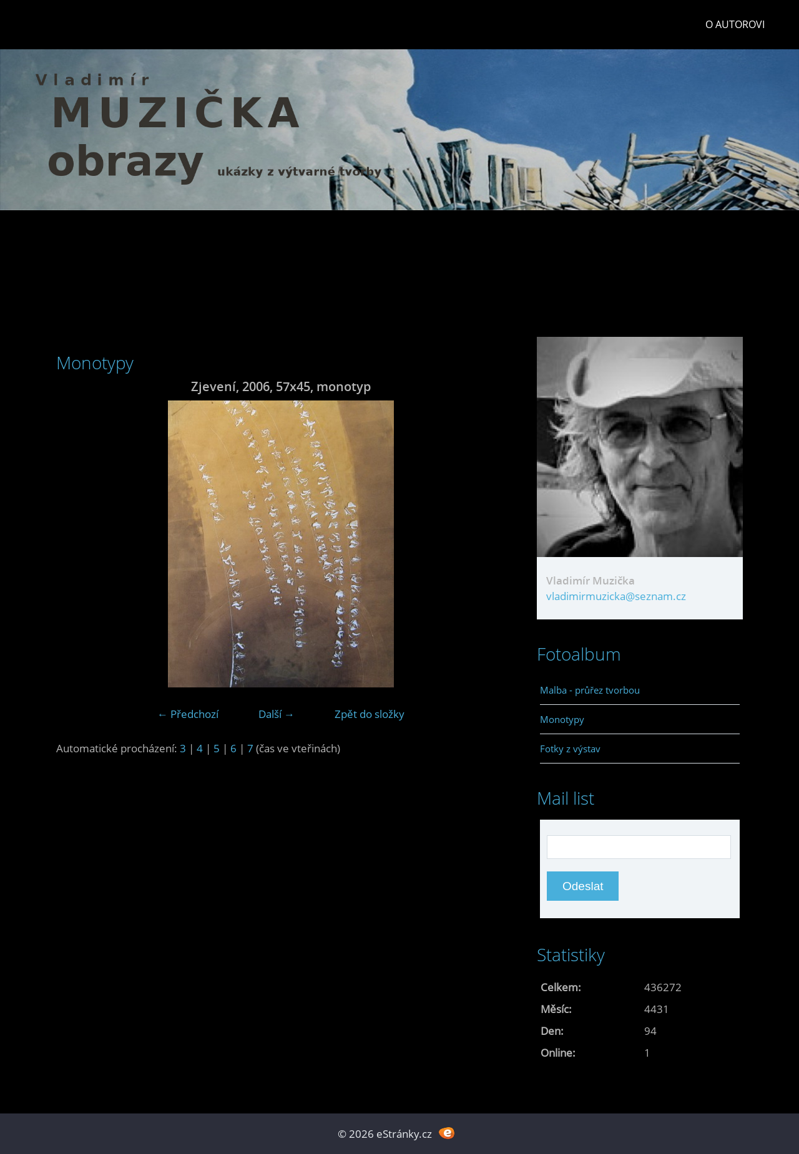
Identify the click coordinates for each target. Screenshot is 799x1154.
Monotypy (562, 719)
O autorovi (735, 24)
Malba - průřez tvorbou (590, 690)
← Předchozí (187, 714)
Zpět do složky (369, 714)
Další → (276, 714)
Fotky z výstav (570, 748)
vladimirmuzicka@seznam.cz (616, 596)
